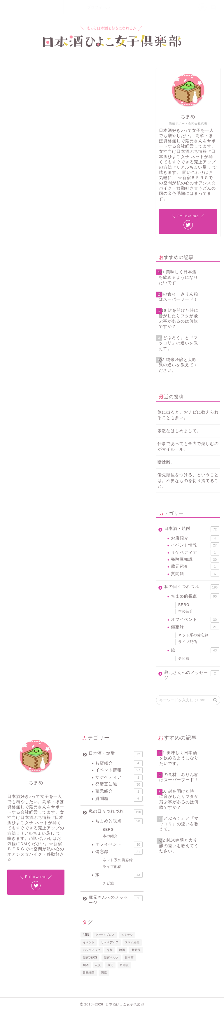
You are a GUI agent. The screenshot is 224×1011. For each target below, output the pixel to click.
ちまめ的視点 (195, 596)
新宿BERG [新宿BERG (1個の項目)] (90, 957)
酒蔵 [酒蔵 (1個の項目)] (104, 972)
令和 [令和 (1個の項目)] (110, 950)
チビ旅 (184, 658)
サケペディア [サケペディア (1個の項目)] (109, 942)
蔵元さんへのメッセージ (191, 675)
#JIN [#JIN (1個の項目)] (86, 934)
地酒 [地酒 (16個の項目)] (122, 950)
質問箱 (195, 574)
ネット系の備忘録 (193, 635)
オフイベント (195, 620)
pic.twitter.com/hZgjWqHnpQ (97, 329)
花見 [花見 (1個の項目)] (98, 965)
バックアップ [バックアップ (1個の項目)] (91, 950)
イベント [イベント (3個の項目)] (88, 942)
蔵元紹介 (195, 567)
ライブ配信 (14, 76)
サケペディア (195, 553)
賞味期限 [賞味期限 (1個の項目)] (88, 972)
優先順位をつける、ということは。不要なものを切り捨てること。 (188, 480)
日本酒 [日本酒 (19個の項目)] (129, 957)
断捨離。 (166, 462)
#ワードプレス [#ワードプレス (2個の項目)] (105, 934)
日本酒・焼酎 (191, 529)
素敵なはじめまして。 (179, 431)
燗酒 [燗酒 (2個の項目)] (86, 965)
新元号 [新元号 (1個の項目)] (136, 950)
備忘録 (195, 627)
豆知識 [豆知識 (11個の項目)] (124, 965)
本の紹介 (185, 611)
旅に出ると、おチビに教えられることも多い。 (188, 415)
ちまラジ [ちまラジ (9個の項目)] (127, 934)
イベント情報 (195, 545)
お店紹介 (195, 538)
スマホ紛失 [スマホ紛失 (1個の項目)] (132, 942)
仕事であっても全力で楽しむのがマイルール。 (188, 446)
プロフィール (98, 7)
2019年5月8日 (28, 353)
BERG (183, 605)
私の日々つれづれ (191, 587)
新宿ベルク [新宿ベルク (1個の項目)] (111, 957)
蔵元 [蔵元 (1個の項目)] (110, 965)
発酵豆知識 (195, 560)
